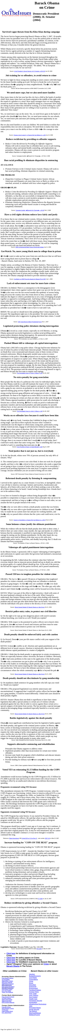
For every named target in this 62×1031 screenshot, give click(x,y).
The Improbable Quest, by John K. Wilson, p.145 (29, 373)
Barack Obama (13, 966)
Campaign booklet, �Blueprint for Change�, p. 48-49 (30, 210)
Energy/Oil (32, 986)
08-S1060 (39, 948)
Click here (11, 953)
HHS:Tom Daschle (7, 982)
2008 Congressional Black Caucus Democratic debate (30, 247)
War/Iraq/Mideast (35, 1013)
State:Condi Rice (6, 1001)
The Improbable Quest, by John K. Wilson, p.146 (29, 411)
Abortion (32, 974)
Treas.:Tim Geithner (7, 992)
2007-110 (47, 838)
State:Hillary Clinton (7, 981)
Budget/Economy (35, 976)
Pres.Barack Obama (7, 978)
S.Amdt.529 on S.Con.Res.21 (29, 838)
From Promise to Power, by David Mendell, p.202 (29, 447)
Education (32, 985)
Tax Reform (33, 1011)
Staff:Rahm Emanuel (8, 983)
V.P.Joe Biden (6, 979)
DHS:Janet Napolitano (8, 986)
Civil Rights (33, 978)
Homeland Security (35, 1000)
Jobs (30, 1006)
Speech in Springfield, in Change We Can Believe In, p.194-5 (29, 520)
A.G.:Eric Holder (6, 990)
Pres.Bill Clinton (6, 1007)
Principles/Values (35, 1008)
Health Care (33, 999)
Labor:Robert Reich (7, 1011)
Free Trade (33, 993)
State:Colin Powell (7, 999)
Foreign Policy (34, 992)
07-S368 (40, 898)
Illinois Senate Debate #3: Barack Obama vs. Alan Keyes (30, 607)
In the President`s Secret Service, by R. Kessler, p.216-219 (29, 71)
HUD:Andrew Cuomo (8, 1008)
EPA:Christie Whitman (8, 1002)
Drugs (31, 983)
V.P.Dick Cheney (6, 998)
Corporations (33, 979)
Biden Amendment (14, 838)
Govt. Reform (33, 995)
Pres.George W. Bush (8, 996)
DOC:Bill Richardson (7, 988)
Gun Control (33, 997)
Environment (33, 988)
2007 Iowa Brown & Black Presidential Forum (30, 321)
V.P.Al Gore (5, 1010)
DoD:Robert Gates (7, 989)
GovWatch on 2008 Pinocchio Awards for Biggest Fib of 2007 (30, 279)
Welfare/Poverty (34, 1015)
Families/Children (35, 990)
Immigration (33, 1002)
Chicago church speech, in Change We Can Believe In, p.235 (29, 135)
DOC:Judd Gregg (7, 985)
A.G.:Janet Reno (6, 1012)
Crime (46, 964)
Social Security (34, 1009)
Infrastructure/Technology (37, 1004)
